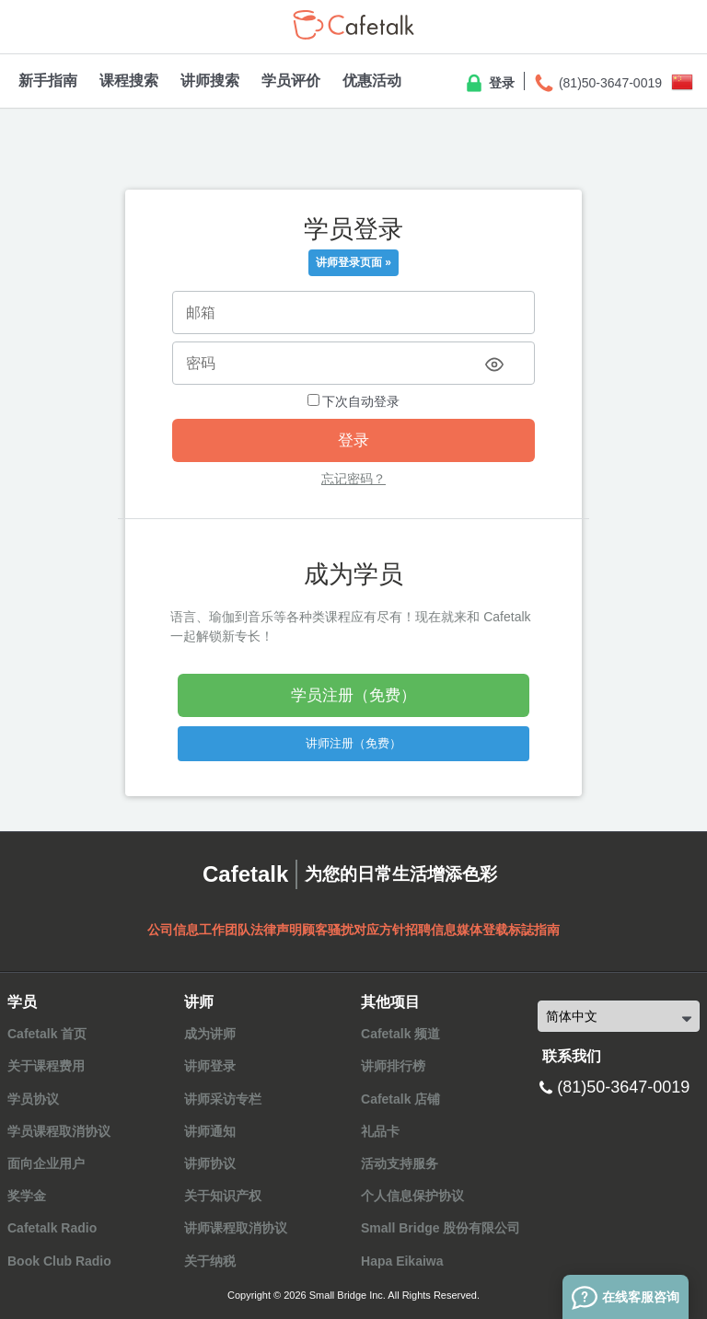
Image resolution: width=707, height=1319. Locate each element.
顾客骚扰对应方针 (353, 929)
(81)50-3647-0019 (597, 84)
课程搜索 (128, 80)
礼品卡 (380, 1131)
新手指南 (47, 80)
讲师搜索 (209, 80)
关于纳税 (210, 1261)
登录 (489, 84)
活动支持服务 (399, 1163)
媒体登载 (482, 929)
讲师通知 (210, 1131)
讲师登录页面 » (353, 262)
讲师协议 (210, 1163)
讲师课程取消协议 (235, 1228)
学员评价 (290, 80)
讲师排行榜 (393, 1066)
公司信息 (173, 929)
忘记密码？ (353, 478)
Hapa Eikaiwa (402, 1261)
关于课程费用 (46, 1066)
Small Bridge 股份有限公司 (440, 1228)
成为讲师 (210, 1033)
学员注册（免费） (353, 695)
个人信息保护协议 (412, 1195)
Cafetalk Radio (52, 1228)
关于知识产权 (222, 1195)
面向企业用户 (46, 1163)
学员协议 (33, 1099)
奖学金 (26, 1195)
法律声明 (276, 929)
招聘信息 (431, 929)
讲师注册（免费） (353, 743)
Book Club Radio (59, 1261)
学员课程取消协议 (58, 1131)
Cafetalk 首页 (47, 1033)
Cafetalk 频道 (400, 1033)
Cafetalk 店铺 (400, 1099)
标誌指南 (534, 929)
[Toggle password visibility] (494, 364)
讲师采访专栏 (222, 1099)
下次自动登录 (353, 401)
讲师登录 (210, 1066)
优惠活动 (371, 80)
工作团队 (224, 929)
